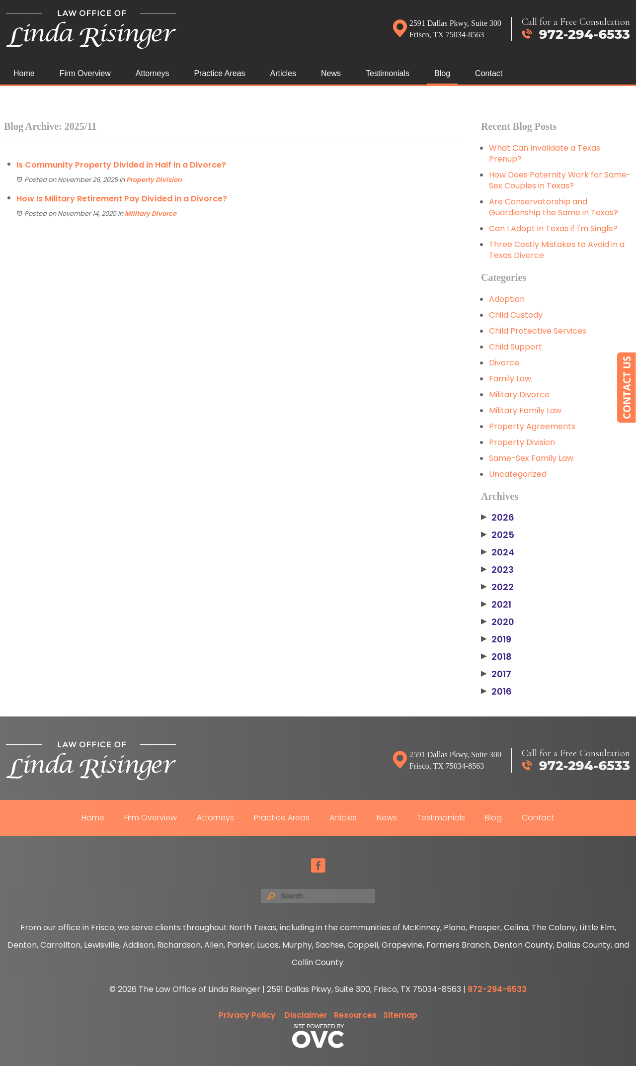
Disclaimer (305, 1015)
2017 (496, 674)
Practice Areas (219, 73)
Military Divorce (150, 213)
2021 (496, 605)
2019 (496, 639)
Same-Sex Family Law (531, 458)
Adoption (507, 299)
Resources (355, 1015)
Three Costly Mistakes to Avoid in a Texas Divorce (557, 250)
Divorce (504, 362)
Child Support (515, 347)
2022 (497, 587)
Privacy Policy (247, 1015)
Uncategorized (518, 474)
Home (24, 73)
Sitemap (400, 1015)
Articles (283, 73)
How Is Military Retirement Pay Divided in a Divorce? (121, 198)
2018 (496, 657)
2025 (497, 535)
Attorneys (152, 73)
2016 (496, 692)
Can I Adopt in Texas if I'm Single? (553, 228)
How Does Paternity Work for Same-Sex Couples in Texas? (560, 180)
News (331, 73)
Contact (488, 73)
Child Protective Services (537, 331)
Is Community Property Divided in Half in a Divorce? (121, 165)
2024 (497, 552)
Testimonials (387, 73)
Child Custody (516, 315)
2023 (497, 570)
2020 (497, 622)
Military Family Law (525, 410)
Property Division (154, 179)
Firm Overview (85, 73)
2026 (497, 518)
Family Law (510, 378)
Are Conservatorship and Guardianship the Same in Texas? (553, 207)
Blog (442, 73)
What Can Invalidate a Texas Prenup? (544, 153)
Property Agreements (532, 426)
